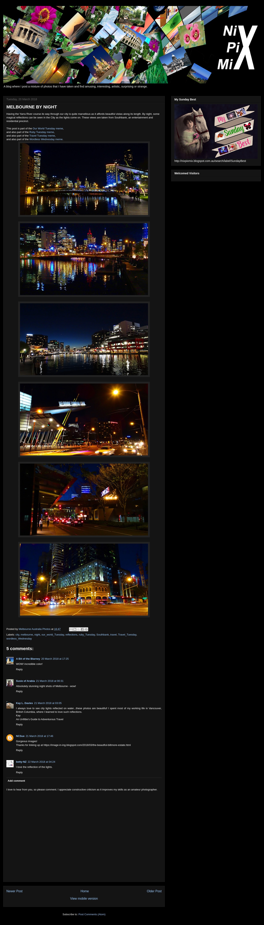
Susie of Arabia (25, 680)
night (37, 634)
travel (113, 634)
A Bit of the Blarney (28, 658)
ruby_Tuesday (87, 634)
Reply (19, 669)
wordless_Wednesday (19, 638)
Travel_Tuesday (127, 634)
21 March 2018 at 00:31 (49, 680)
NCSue (20, 736)
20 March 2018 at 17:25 (55, 658)
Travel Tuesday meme (42, 135)
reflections (71, 634)
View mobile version (84, 898)
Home (85, 891)
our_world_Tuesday (52, 634)
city (17, 634)
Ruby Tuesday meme (41, 132)
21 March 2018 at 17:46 (39, 736)
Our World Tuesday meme (48, 128)
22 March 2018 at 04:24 (41, 761)
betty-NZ (21, 761)
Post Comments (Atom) (91, 914)
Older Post (154, 891)
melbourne (27, 634)
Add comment (16, 780)
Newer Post (14, 891)
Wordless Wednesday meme (46, 139)
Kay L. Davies (24, 703)
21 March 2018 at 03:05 (48, 703)
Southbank (102, 634)
